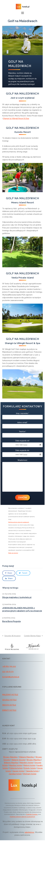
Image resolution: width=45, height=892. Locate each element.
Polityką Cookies (32, 814)
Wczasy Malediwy (10, 757)
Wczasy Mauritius (34, 760)
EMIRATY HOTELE (9, 710)
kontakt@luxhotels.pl (10, 677)
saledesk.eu (29, 832)
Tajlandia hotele (32, 771)
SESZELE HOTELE (9, 700)
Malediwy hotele (26, 763)
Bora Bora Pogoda (11, 621)
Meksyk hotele (29, 765)
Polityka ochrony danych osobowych (18, 522)
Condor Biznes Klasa (33, 636)
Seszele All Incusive (11, 636)
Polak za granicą (13, 553)
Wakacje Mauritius (11, 763)
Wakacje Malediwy (26, 757)
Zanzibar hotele (15, 774)
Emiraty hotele (30, 768)
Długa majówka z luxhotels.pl (16, 597)
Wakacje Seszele (18, 760)
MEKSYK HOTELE (9, 705)
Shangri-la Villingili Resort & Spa (16, 118)
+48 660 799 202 (9, 666)
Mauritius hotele (15, 765)
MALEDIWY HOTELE (10, 695)
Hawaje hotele (18, 771)
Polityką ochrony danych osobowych (22, 816)
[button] (22, 13)
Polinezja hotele (16, 768)
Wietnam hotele (29, 774)
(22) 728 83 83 (8, 672)
